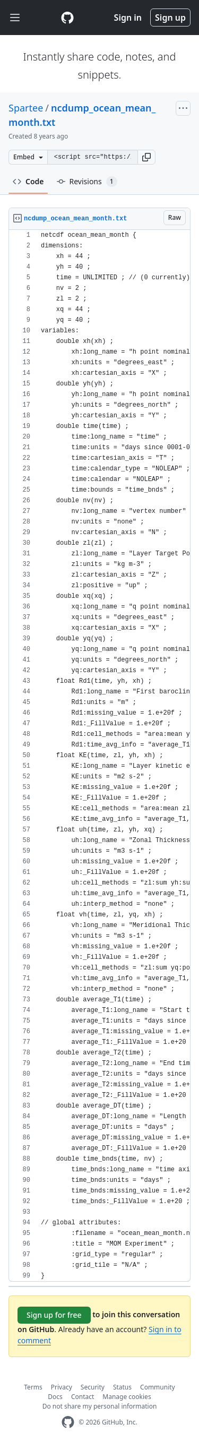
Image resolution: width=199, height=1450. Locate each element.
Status (122, 1387)
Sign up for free (54, 1315)
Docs (55, 1396)
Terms (33, 1387)
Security (93, 1387)
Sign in (128, 17)
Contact (82, 1396)
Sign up (170, 17)
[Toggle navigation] (14, 17)
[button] (146, 157)
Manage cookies (126, 1396)
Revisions (87, 181)
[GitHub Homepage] (68, 1422)
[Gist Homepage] (67, 17)
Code (28, 181)
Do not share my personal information (99, 1406)
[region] (99, 756)
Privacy (61, 1387)
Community (157, 1387)
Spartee (25, 107)
